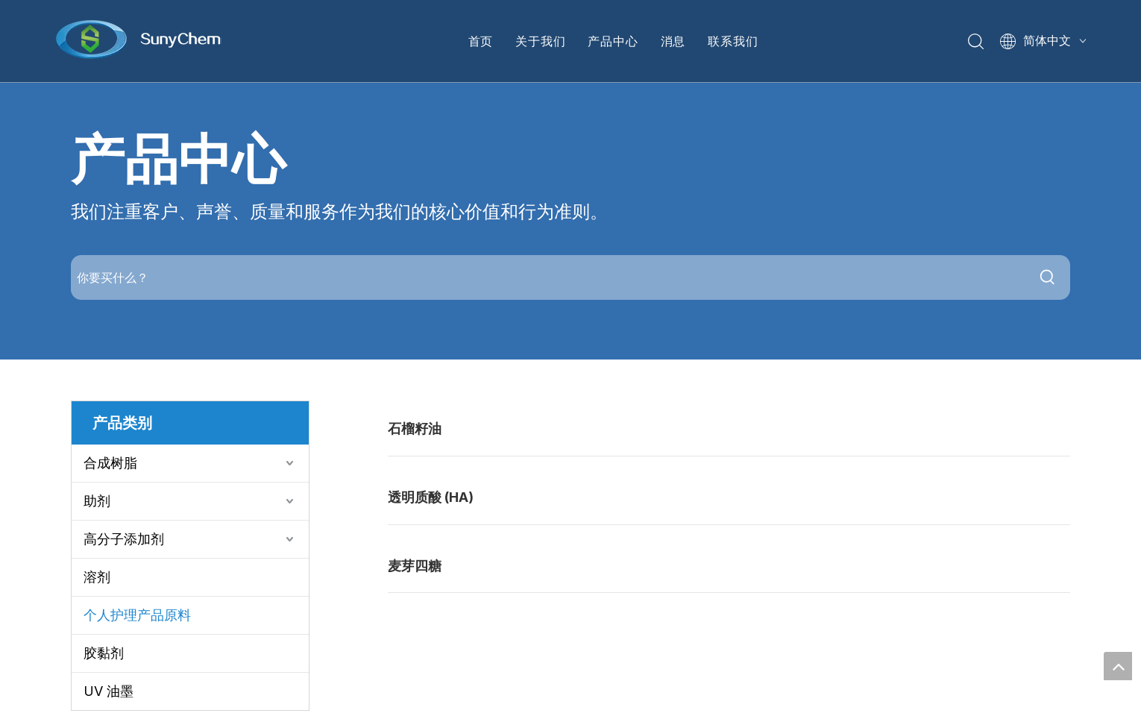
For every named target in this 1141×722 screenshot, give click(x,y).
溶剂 (97, 577)
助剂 (97, 501)
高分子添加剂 (124, 539)
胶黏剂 (104, 653)
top (1118, 666)
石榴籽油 (414, 428)
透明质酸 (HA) (431, 497)
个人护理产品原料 (137, 615)
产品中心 (613, 41)
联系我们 (733, 41)
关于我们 (540, 41)
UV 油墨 (108, 691)
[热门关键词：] (1047, 277)
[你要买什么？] (548, 277)
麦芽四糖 (414, 566)
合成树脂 (110, 463)
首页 (481, 41)
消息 (673, 41)
